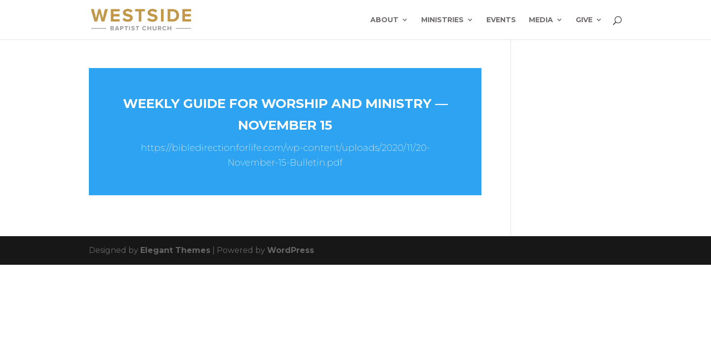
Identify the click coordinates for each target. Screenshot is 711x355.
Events (501, 20)
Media (541, 20)
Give (584, 20)
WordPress (290, 250)
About (384, 20)
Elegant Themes (175, 250)
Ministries (442, 20)
